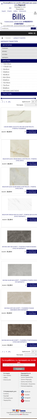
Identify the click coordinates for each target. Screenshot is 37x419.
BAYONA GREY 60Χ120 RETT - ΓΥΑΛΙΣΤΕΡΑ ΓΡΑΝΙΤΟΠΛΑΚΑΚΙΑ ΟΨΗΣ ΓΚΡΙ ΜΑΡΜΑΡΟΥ (19, 247)
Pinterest (27, 401)
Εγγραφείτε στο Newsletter (20, 8)
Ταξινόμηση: (19, 105)
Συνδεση (6, 393)
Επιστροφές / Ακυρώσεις (28, 384)
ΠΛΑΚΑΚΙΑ (8, 38)
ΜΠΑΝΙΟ (4, 51)
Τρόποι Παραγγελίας (27, 377)
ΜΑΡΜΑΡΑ (5, 57)
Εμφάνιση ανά (26, 101)
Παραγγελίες (7, 400)
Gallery (15, 11)
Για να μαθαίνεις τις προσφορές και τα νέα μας (19, 361)
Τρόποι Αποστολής (26, 382)
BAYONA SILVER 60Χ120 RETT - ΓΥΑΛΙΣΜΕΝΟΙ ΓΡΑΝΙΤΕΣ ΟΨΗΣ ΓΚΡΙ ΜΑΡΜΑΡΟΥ (20, 281)
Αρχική (4, 11)
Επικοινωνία (22, 11)
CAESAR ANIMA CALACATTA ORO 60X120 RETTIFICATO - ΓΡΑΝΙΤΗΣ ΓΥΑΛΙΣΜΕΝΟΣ (19, 127)
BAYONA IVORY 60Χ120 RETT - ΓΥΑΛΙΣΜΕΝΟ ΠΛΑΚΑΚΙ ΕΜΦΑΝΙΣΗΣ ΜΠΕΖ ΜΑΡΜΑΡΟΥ (19, 309)
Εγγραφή (6, 396)
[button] (31, 33)
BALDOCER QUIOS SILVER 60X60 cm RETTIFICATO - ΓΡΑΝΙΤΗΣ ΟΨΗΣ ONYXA (19, 187)
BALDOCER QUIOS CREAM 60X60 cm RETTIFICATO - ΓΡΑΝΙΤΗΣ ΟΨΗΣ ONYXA (20, 159)
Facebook (27, 391)
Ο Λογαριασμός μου (10, 391)
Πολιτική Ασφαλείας (26, 386)
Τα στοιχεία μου (8, 398)
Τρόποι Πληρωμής (26, 379)
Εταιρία (10, 11)
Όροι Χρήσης (7, 375)
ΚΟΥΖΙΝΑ (4, 54)
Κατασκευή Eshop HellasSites (19, 414)
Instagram (27, 398)
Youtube (27, 395)
